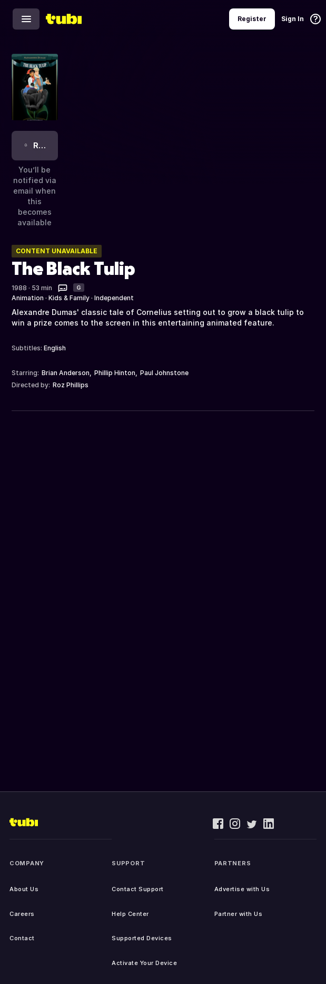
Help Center (130, 914)
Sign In (292, 19)
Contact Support (138, 889)
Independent (114, 298)
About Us (23, 889)
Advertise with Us (242, 889)
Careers (22, 914)
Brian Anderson (66, 373)
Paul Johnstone (164, 373)
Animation (28, 298)
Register (252, 19)
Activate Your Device (144, 963)
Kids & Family (69, 298)
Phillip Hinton (114, 373)
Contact (22, 938)
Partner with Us (238, 914)
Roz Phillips (70, 385)
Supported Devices (142, 938)
